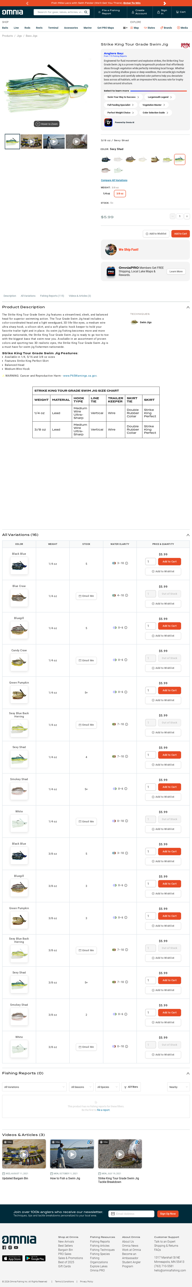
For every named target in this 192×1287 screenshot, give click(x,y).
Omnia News (130, 1245)
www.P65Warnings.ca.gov (79, 375)
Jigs (19, 35)
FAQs (157, 1250)
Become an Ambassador (130, 1256)
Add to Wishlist (156, 233)
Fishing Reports (100, 1241)
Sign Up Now (168, 1213)
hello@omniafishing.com (170, 1270)
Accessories (71, 27)
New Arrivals (66, 1241)
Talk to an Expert (164, 1241)
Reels (39, 27)
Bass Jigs (31, 35)
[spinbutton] (150, 561)
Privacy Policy (86, 1281)
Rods (27, 27)
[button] (96, 307)
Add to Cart (180, 233)
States (149, 27)
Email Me (86, 595)
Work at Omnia (131, 1250)
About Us (128, 1241)
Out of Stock (169, 593)
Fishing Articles (99, 1245)
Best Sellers (65, 1245)
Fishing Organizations (99, 1260)
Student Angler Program (131, 1264)
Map (134, 27)
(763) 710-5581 (164, 1266)
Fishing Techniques (102, 1250)
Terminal (53, 27)
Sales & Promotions (70, 1258)
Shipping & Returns (166, 1245)
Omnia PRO (97, 1270)
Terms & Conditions (64, 1281)
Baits (5, 27)
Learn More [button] (176, 271)
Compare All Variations (114, 180)
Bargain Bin (65, 1250)
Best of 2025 (66, 1262)
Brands (166, 27)
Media (182, 28)
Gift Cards (64, 1266)
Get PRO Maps (105, 27)
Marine (88, 27)
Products (7, 35)
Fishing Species (100, 1254)
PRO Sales (64, 1254)
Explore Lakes (98, 1266)
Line (16, 27)
